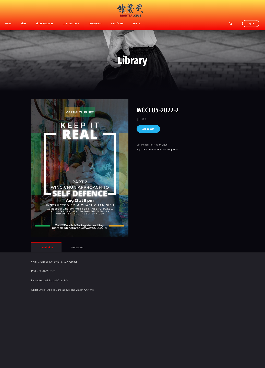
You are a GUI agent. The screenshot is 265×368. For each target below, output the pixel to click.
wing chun (172, 149)
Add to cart (148, 128)
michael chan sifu (157, 149)
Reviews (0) (77, 247)
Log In (251, 23)
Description (46, 247)
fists (145, 149)
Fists (152, 144)
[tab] (46, 247)
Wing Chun (161, 144)
